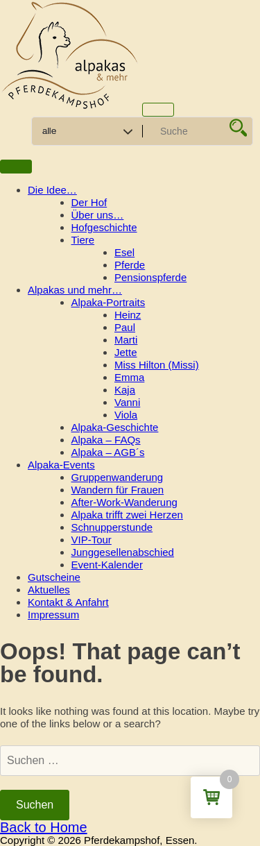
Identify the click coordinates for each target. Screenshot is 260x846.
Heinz (127, 315)
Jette (125, 352)
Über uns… (97, 215)
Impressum (53, 614)
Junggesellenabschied (122, 552)
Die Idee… (52, 190)
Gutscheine (54, 577)
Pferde (129, 265)
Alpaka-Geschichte (115, 427)
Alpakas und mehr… (75, 290)
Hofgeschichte (104, 227)
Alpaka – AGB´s (108, 452)
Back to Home (43, 827)
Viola (125, 415)
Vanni (127, 402)
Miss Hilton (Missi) (156, 365)
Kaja (124, 390)
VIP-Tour (91, 539)
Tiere (83, 240)
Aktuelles (49, 589)
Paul (124, 327)
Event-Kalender (107, 564)
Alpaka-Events (61, 465)
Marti (125, 340)
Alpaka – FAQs (106, 440)
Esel (124, 252)
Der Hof (89, 202)
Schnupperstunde (112, 527)
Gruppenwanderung (117, 477)
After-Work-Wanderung (124, 502)
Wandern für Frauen (117, 490)
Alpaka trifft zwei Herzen (127, 515)
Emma (129, 377)
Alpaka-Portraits (108, 302)
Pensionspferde (150, 277)
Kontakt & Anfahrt (68, 602)
